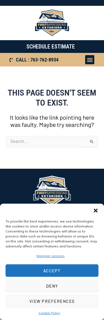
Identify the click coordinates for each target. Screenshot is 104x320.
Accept (52, 270)
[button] (95, 210)
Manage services (51, 256)
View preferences (52, 301)
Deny (52, 285)
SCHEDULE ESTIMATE (50, 46)
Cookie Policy (49, 313)
